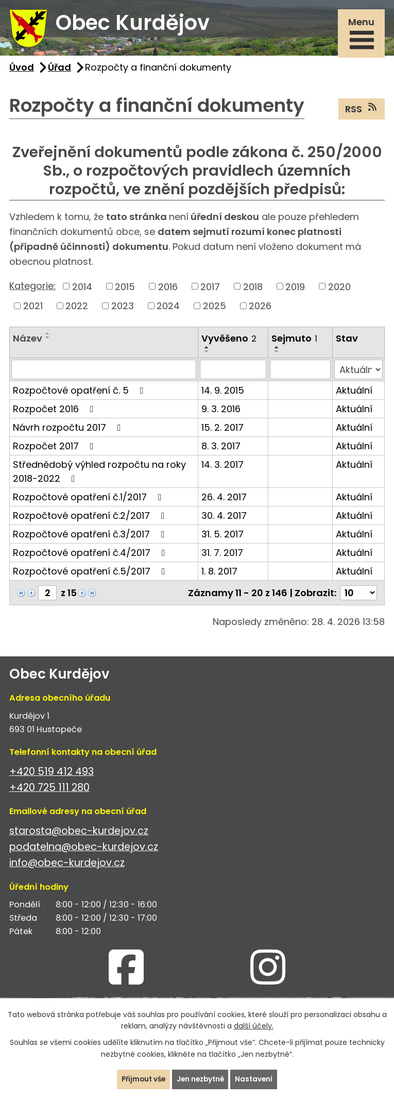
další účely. (253, 1025)
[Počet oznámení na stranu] (358, 596)
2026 (260, 309)
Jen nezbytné (201, 1079)
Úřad (59, 71)
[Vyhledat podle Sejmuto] (300, 373)
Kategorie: (32, 289)
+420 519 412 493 (51, 776)
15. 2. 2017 (222, 431)
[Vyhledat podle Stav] (358, 373)
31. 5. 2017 (222, 538)
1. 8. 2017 (219, 575)
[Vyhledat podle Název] (103, 373)
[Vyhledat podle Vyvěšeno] (233, 373)
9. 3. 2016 (221, 413)
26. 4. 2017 (224, 501)
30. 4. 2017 (224, 519)
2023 (122, 309)
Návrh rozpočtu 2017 (69, 431)
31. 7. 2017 (222, 556)
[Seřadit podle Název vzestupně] (48, 337)
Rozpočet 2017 (55, 450)
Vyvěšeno (228, 342)
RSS (362, 113)
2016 (168, 290)
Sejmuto (294, 342)
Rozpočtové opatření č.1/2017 (89, 501)
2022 (76, 309)
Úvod (21, 71)
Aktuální (354, 394)
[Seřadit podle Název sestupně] (48, 342)
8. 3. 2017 (221, 450)
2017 (210, 290)
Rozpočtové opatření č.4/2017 (91, 556)
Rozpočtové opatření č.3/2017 (91, 538)
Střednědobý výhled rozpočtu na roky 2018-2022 (99, 475)
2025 (214, 309)
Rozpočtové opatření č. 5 (80, 394)
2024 (168, 309)
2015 (125, 290)
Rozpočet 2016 (55, 413)
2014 (82, 290)
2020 (339, 290)
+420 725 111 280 (49, 792)
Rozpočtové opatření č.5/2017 (91, 575)
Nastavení (257, 1079)
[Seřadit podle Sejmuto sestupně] (277, 355)
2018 (253, 290)
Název (27, 342)
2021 (33, 309)
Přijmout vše (141, 1079)
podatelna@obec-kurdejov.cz (83, 851)
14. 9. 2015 (222, 394)
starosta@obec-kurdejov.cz (78, 835)
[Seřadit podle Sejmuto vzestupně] (277, 351)
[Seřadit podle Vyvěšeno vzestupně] (207, 351)
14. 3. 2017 (222, 468)
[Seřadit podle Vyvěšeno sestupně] (207, 355)
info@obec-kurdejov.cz (67, 867)
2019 (295, 290)
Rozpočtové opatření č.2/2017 (91, 519)
